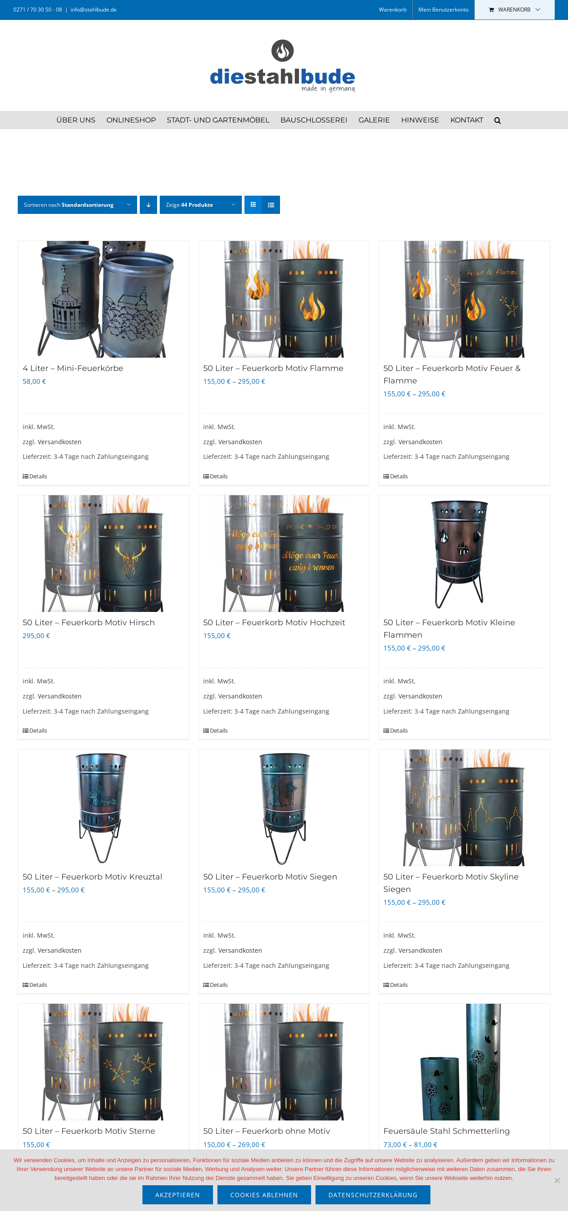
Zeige (189, 205)
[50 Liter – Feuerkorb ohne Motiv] (284, 1062)
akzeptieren (177, 1195)
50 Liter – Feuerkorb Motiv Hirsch (89, 622)
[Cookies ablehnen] (556, 1180)
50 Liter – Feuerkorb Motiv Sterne (89, 1131)
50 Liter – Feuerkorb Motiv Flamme (273, 368)
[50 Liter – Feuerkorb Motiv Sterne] (103, 1062)
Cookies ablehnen (264, 1195)
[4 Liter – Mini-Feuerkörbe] (103, 299)
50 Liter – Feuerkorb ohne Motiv (266, 1131)
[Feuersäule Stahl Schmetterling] (464, 1062)
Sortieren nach (69, 205)
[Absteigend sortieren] (148, 205)
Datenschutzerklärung (373, 1195)
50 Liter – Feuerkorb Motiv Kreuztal (92, 877)
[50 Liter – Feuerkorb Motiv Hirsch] (103, 553)
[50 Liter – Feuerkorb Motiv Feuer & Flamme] (464, 299)
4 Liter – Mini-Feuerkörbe (73, 368)
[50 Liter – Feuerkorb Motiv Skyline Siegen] (464, 807)
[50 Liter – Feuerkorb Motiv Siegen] (284, 807)
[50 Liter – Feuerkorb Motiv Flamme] (284, 299)
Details (38, 476)
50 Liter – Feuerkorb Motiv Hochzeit (274, 622)
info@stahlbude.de (94, 9)
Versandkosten (60, 442)
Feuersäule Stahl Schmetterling (446, 1131)
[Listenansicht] (271, 204)
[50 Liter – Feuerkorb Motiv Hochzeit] (284, 553)
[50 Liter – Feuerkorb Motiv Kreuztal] (103, 807)
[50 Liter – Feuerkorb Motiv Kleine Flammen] (464, 553)
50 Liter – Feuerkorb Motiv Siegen (270, 877)
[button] (497, 120)
